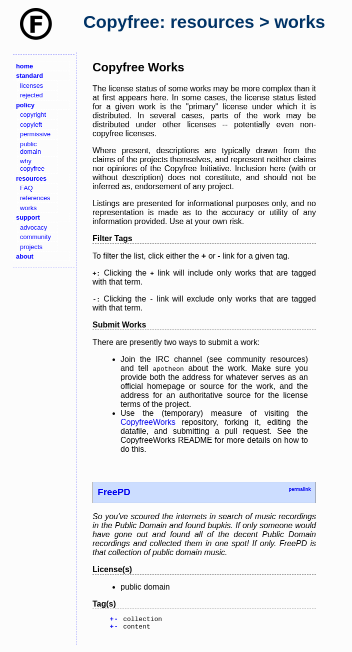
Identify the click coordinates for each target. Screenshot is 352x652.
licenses (31, 85)
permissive (35, 134)
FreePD (114, 492)
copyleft (31, 124)
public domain (30, 147)
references (35, 198)
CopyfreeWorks (148, 422)
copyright (33, 114)
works (28, 208)
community (35, 237)
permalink (299, 489)
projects (31, 247)
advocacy (33, 227)
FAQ (26, 188)
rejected (31, 95)
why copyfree (32, 164)
